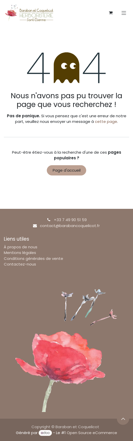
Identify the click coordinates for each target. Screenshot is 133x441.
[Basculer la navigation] (123, 12)
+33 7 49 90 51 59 (70, 219)
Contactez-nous (20, 264)
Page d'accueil (67, 170)
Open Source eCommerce (92, 432)
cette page (106, 121)
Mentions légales (20, 252)
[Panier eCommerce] (111, 13)
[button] (123, 419)
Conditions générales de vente (33, 258)
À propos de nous (20, 247)
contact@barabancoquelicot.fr (70, 225)
